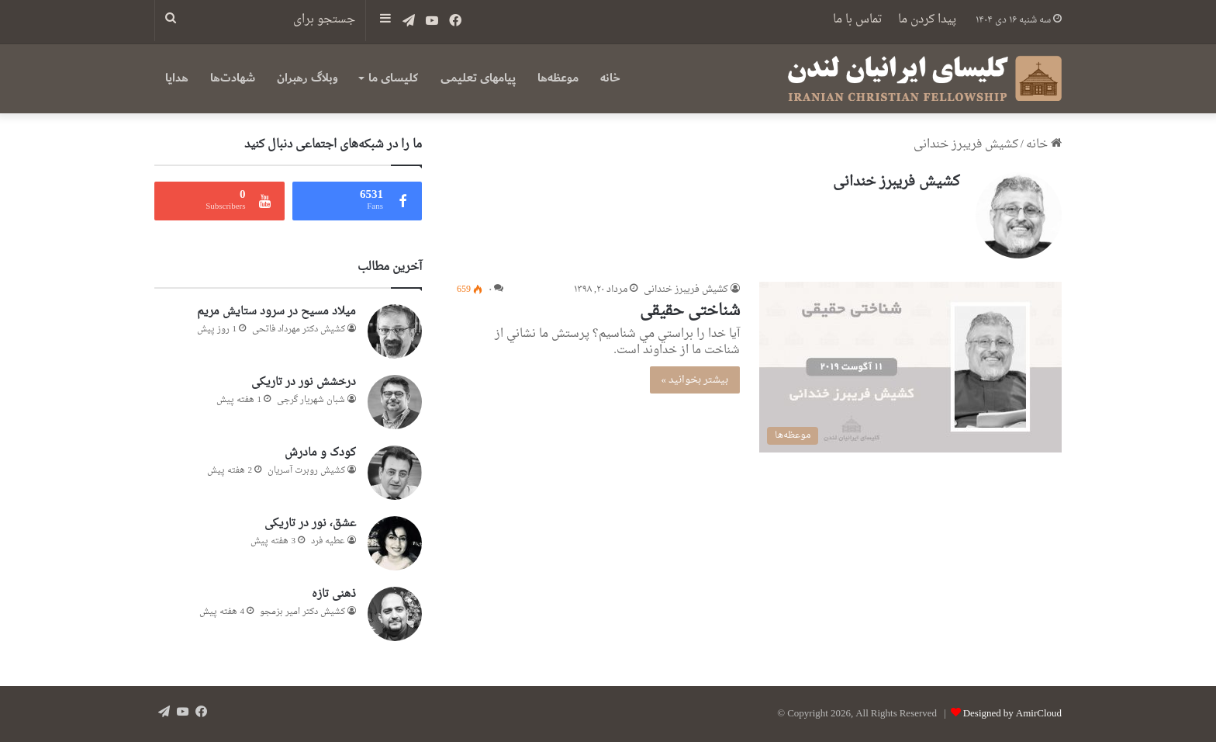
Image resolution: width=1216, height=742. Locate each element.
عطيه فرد (328, 541)
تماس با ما (858, 20)
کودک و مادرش (320, 452)
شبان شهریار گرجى (311, 400)
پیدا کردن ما (927, 20)
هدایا (176, 78)
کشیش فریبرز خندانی (896, 182)
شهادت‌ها (232, 78)
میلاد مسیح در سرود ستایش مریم (276, 311)
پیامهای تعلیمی (478, 78)
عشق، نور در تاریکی (310, 523)
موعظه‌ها (558, 78)
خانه (610, 78)
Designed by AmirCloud (1012, 713)
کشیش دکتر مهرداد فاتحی (298, 329)
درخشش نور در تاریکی (303, 382)
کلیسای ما (393, 78)
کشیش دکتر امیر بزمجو (302, 612)
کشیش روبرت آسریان (306, 471)
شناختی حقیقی (690, 311)
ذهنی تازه (334, 594)
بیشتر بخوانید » (695, 380)
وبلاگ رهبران (307, 78)
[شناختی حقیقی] (910, 367)
